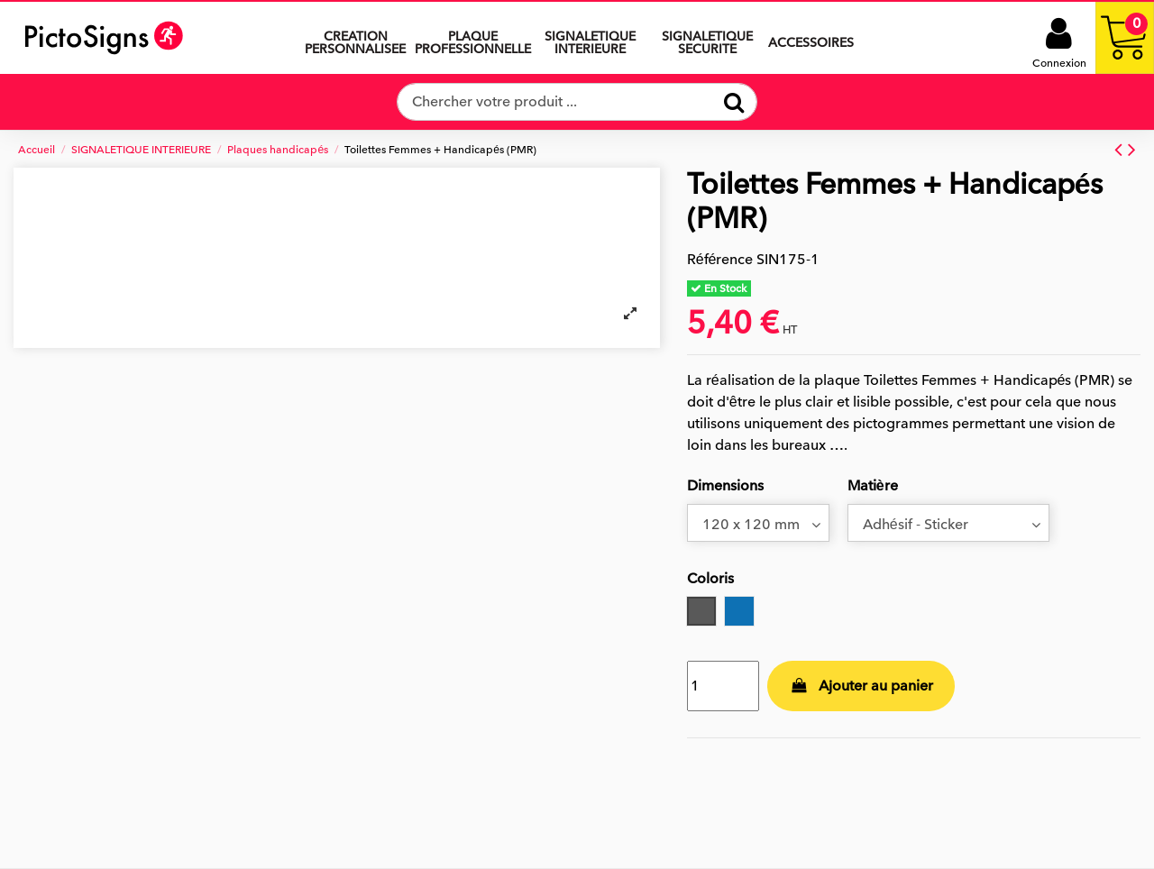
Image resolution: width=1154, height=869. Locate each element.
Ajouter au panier (861, 686)
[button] (589, 38)
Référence (720, 260)
